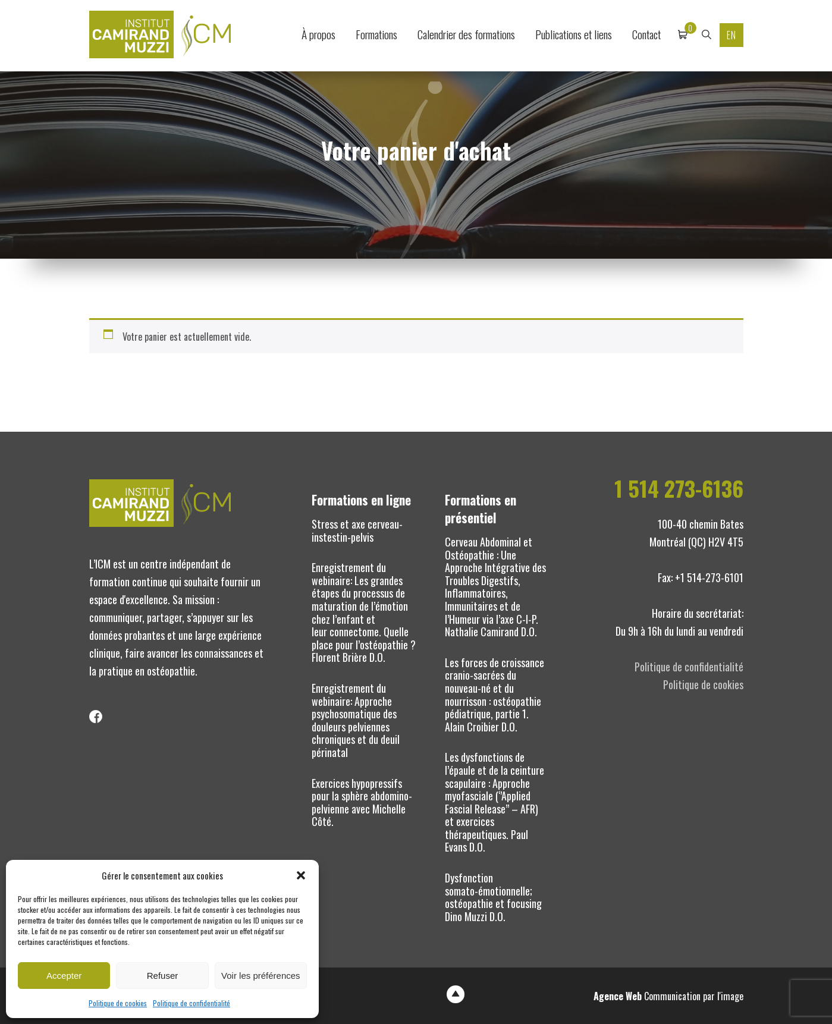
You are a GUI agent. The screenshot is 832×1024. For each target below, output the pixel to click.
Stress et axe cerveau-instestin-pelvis (357, 530)
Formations (376, 34)
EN (731, 35)
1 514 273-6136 (678, 488)
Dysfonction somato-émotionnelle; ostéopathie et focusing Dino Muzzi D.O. (493, 897)
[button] (301, 875)
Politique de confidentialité (191, 1003)
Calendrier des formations (466, 34)
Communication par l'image (668, 996)
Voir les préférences (260, 975)
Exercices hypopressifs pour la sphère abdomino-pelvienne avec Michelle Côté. (362, 802)
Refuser (162, 975)
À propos (318, 34)
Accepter (63, 975)
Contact (646, 34)
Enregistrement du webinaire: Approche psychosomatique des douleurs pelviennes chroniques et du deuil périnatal (356, 720)
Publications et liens (573, 34)
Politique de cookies (118, 1003)
